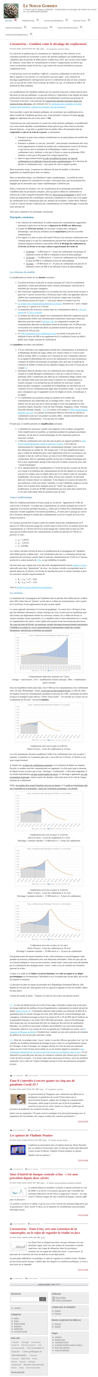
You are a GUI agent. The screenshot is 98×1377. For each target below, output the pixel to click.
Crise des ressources (67, 28)
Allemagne (25, 1342)
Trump (21, 1368)
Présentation (28, 21)
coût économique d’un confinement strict (38, 333)
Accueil (8, 21)
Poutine (59, 1140)
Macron (14, 1362)
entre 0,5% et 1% (23, 1011)
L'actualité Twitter (62, 1342)
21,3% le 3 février (34, 312)
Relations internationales (34, 1365)
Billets (42, 49)
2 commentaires (18, 1278)
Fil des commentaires (64, 1300)
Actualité (15, 1342)
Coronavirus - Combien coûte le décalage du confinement (48, 44)
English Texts (79, 21)
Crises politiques (40, 28)
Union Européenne (33, 1368)
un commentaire (18, 1075)
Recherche (16, 1294)
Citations (58, 1337)
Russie (65, 1140)
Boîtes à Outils (19, 1324)
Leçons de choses (20, 1331)
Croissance (33, 1355)
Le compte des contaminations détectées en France (40, 303)
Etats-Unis (25, 1358)
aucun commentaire (19, 1130)
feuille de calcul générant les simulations (34, 587)
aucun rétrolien (33, 1075)
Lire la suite (83, 1121)
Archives (17, 1308)
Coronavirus (53, 49)
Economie (15, 1359)
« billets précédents (44, 1284)
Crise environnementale (16, 35)
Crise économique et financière (65, 1183)
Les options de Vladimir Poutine (31, 1135)
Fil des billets (61, 1298)
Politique (31, 1362)
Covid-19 (61, 49)
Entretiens (18, 1326)
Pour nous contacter (62, 1348)
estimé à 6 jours (79, 565)
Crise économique (13, 28)
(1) (26, 368)
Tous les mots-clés (17, 1372)
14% (39, 560)
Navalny (53, 1140)
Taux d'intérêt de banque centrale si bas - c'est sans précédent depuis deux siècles (44, 1176)
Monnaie (78, 1183)
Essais (41, 1089)
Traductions (18, 1329)
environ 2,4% (48, 321)
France (67, 49)
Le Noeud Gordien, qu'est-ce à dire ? (69, 1345)
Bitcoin (51, 1183)
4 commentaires (18, 1169)
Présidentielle (16, 1365)
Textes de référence (53, 21)
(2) (45, 409)
